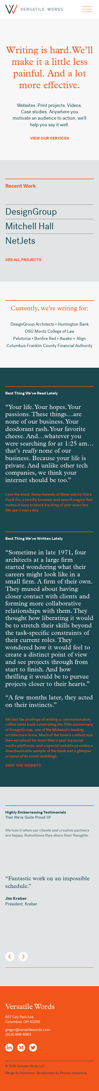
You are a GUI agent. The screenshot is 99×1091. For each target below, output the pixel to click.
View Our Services (49, 138)
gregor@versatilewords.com (27, 1029)
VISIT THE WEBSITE (23, 765)
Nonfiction (27, 1073)
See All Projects (23, 259)
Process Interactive (73, 1073)
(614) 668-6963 (18, 1034)
